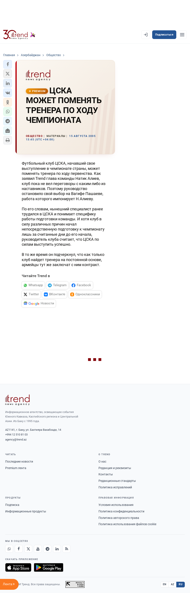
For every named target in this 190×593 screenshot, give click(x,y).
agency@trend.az (16, 439)
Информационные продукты (25, 511)
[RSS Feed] (66, 549)
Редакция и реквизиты (114, 468)
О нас (102, 461)
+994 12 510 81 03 (16, 434)
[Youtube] (38, 549)
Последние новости (19, 461)
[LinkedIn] (57, 549)
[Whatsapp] (9, 549)
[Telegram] (47, 549)
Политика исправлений (115, 487)
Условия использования (115, 505)
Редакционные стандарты (117, 481)
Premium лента (15, 468)
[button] (7, 64)
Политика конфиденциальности (121, 511)
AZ (172, 584)
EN (164, 584)
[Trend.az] (19, 34)
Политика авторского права (118, 518)
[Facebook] (19, 549)
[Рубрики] (182, 34)
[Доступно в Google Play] (48, 567)
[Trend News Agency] (17, 400)
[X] (28, 549)
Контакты (105, 474)
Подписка (12, 505)
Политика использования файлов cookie (127, 524)
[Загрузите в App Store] (18, 567)
